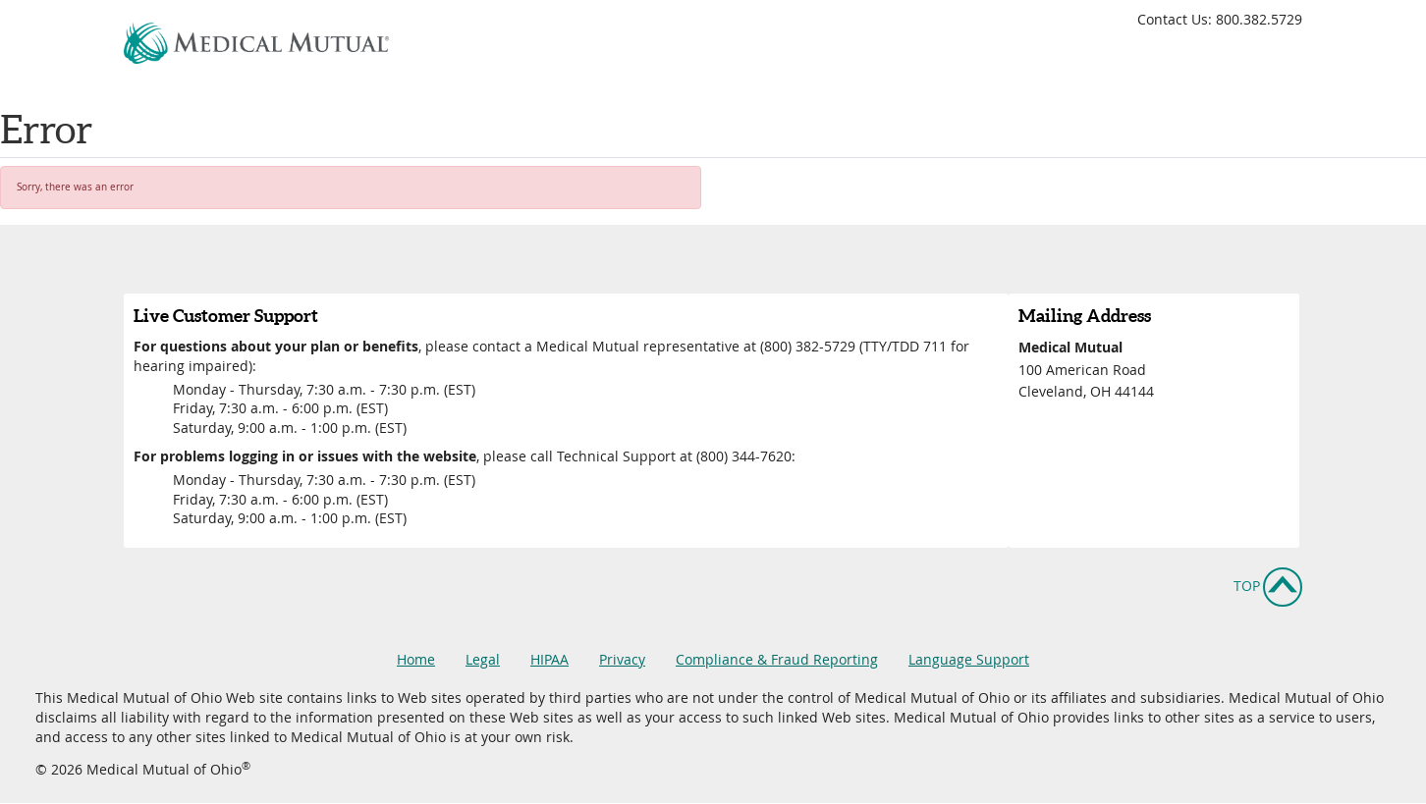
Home (416, 659)
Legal (483, 659)
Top (1247, 584)
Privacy (622, 659)
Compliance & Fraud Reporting (777, 659)
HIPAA (549, 659)
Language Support (968, 659)
